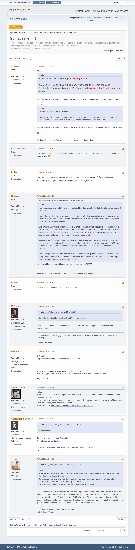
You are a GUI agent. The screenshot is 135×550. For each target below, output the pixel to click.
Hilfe (102, 547)
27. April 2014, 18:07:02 (45, 459)
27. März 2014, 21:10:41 (45, 66)
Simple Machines (31, 547)
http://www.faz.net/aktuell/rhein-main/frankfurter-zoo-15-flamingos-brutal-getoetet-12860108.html (78, 99)
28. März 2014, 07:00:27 (45, 282)
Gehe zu (87, 530)
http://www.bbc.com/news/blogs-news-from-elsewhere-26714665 (64, 264)
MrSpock (16, 306)
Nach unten (15, 58)
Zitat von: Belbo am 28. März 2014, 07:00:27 (58, 312)
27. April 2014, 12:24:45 (45, 419)
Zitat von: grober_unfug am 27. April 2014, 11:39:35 (61, 425)
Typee (14, 459)
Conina (15, 66)
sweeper (15, 351)
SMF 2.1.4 (10, 547)
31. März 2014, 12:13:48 (45, 306)
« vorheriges (107, 51)
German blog (91, 18)
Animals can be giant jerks (48, 441)
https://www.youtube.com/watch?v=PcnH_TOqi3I (72, 405)
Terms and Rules (111, 547)
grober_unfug (18, 387)
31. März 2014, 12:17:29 (45, 351)
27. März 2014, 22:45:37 (45, 172)
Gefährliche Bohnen (22, 419)
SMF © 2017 (19, 547)
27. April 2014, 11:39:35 (45, 387)
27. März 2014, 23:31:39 (45, 196)
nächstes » (120, 51)
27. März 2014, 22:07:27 (45, 148)
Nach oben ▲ (123, 547)
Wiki (82, 18)
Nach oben (14, 519)
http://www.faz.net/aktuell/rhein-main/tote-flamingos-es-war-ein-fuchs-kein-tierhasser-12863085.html (79, 127)
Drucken (121, 58)
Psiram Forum (19, 10)
